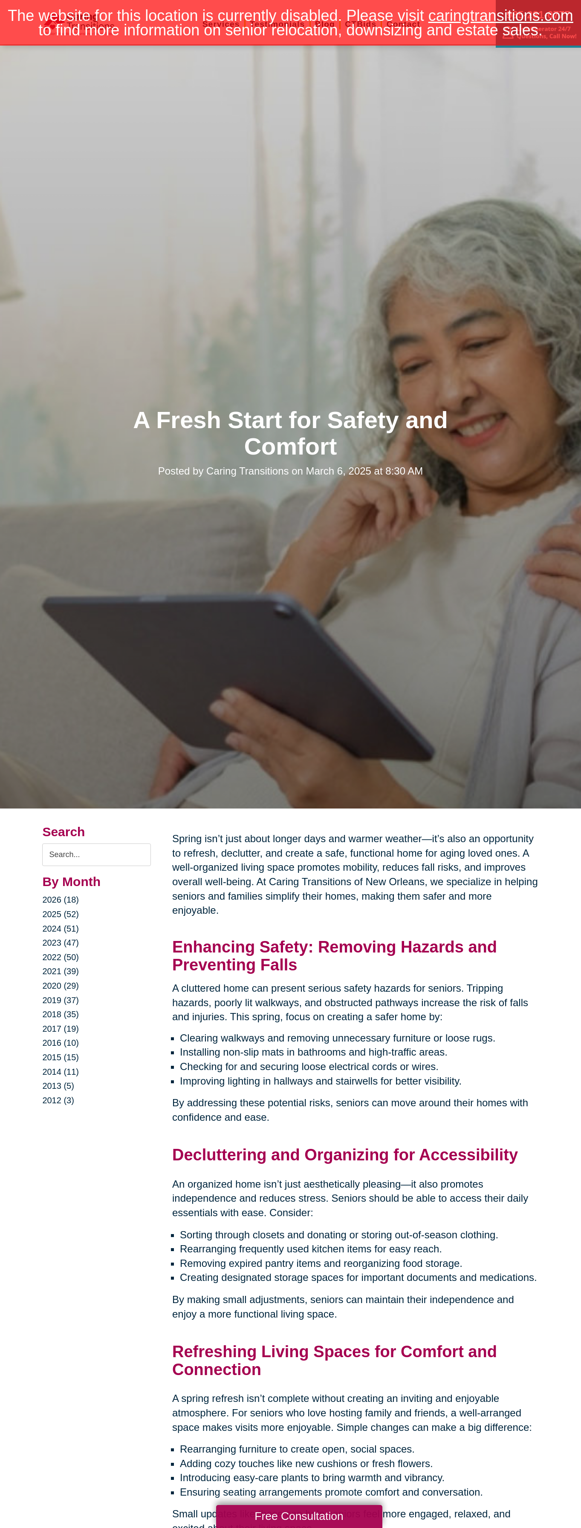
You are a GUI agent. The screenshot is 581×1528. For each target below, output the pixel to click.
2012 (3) (58, 1100)
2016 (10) (60, 1042)
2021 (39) (60, 971)
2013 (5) (58, 1086)
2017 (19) (60, 1028)
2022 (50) (60, 957)
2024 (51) (60, 928)
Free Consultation (298, 1516)
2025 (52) (60, 914)
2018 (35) (60, 1014)
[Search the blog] (96, 854)
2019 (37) (60, 1000)
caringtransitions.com (500, 15)
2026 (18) (60, 899)
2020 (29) (60, 985)
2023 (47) (60, 942)
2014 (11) (60, 1071)
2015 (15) (60, 1057)
